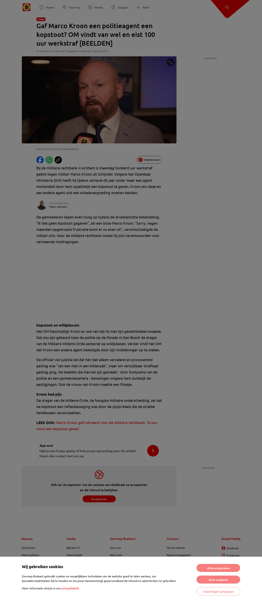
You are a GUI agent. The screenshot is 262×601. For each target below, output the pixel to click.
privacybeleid (70, 588)
